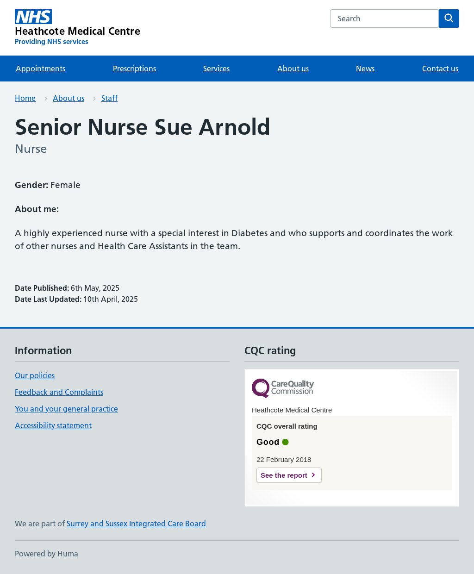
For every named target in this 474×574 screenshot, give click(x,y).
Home (25, 98)
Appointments (40, 68)
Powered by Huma (46, 553)
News (365, 68)
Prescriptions (134, 68)
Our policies (35, 375)
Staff (109, 98)
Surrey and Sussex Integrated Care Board (136, 523)
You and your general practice (66, 408)
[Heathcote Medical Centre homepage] (77, 27)
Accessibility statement (53, 425)
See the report (284, 475)
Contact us (440, 68)
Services (216, 68)
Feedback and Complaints (59, 392)
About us (293, 68)
